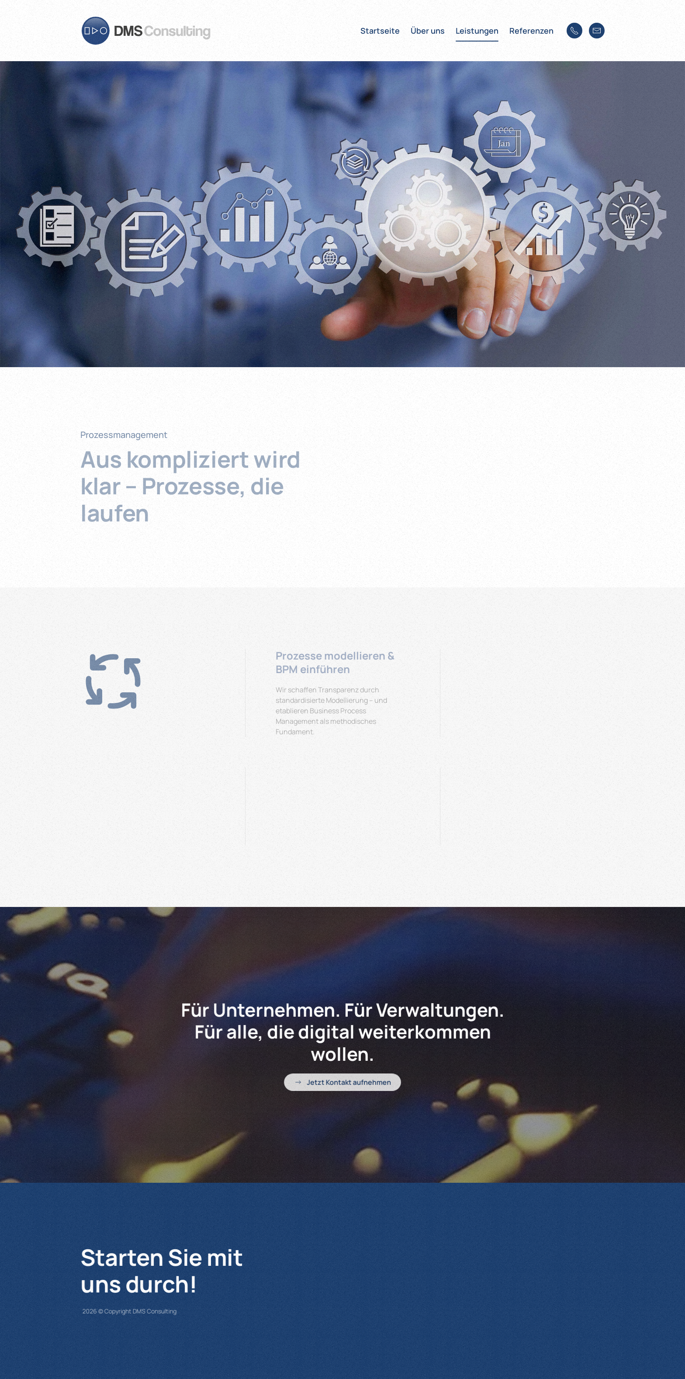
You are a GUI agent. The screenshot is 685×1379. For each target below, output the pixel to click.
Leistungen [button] (477, 30)
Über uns (428, 30)
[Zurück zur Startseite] (145, 31)
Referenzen (531, 30)
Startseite (380, 30)
